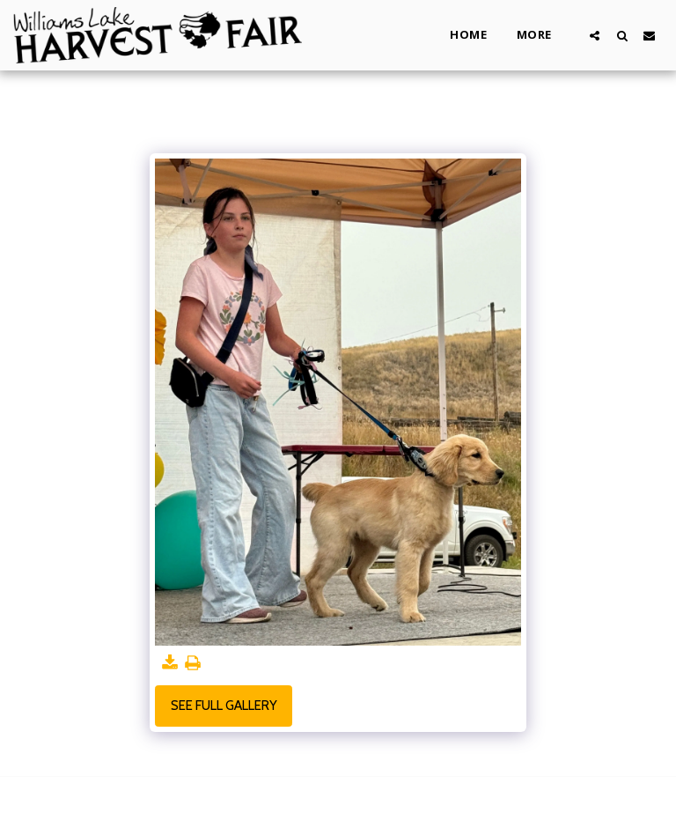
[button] (594, 35)
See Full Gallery (224, 705)
